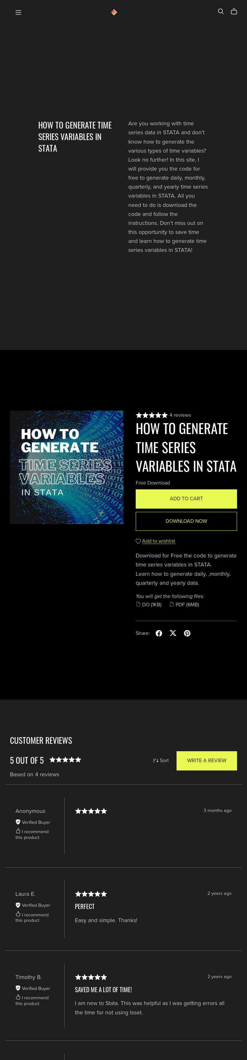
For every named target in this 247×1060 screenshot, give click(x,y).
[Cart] (236, 11)
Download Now (186, 521)
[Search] (221, 11)
